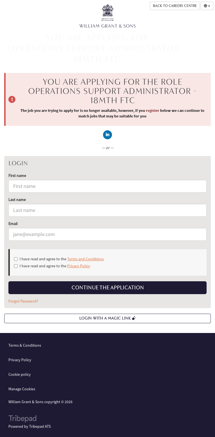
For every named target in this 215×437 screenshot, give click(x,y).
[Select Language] (207, 6)
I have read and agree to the (59, 258)
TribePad (22, 419)
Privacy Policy (78, 265)
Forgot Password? (23, 301)
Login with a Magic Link (107, 318)
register (152, 110)
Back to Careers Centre (175, 6)
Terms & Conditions (24, 345)
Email (13, 223)
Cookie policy (19, 374)
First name (17, 175)
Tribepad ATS (40, 426)
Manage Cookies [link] (21, 388)
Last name (17, 199)
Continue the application (107, 288)
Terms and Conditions (85, 258)
